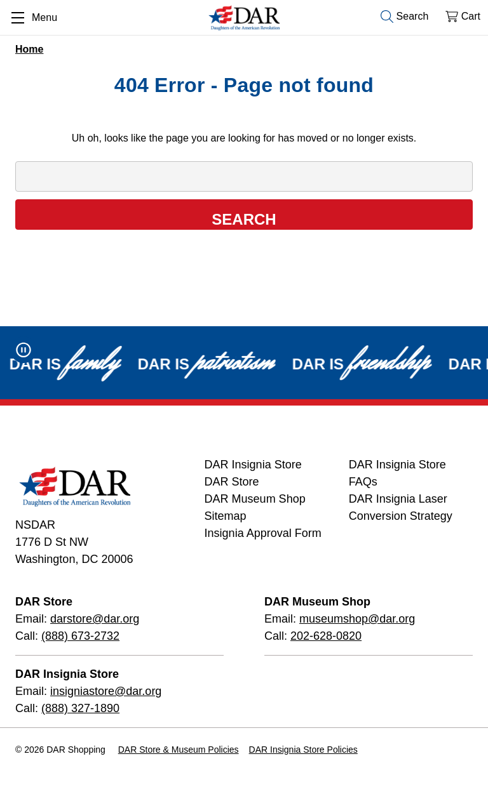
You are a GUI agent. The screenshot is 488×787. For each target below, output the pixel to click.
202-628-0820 (326, 636)
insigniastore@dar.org (105, 691)
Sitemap (226, 516)
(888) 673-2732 (80, 636)
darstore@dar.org (94, 618)
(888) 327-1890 (80, 708)
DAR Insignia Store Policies (303, 749)
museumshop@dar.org (357, 618)
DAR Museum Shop (255, 499)
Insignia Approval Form (263, 533)
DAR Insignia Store (253, 464)
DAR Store (232, 481)
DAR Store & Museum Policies (178, 749)
